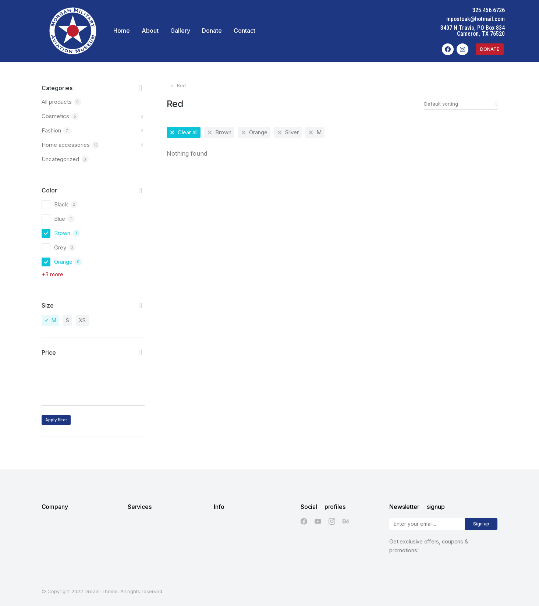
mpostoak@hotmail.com (479, 18)
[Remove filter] (184, 132)
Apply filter (56, 419)
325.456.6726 (492, 10)
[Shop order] (461, 104)
